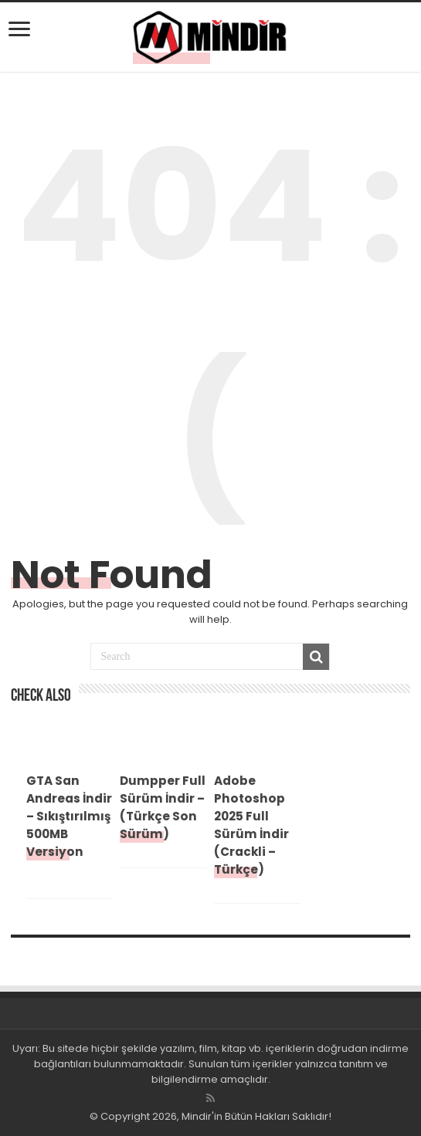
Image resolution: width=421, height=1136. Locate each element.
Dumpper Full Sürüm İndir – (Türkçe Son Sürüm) (162, 807)
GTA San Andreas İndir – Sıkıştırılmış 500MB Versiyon (69, 816)
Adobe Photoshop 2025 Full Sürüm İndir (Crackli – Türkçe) (251, 825)
